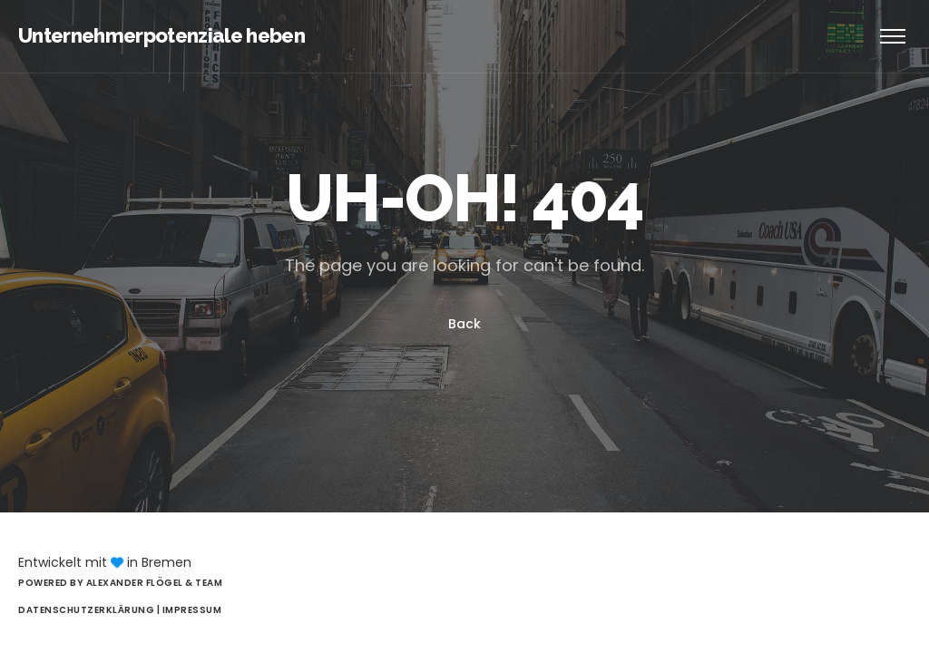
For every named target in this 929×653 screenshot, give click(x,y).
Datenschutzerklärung (87, 610)
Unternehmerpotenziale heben (161, 35)
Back (464, 324)
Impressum (192, 610)
